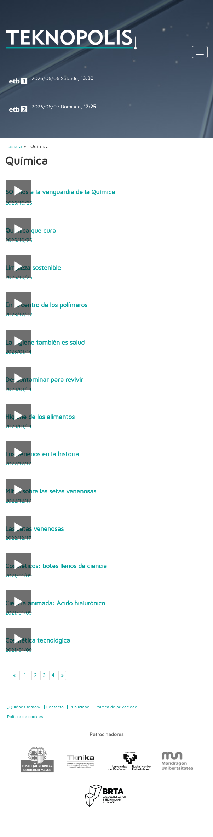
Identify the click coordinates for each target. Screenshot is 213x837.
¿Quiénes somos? (24, 707)
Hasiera (13, 146)
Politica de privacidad (116, 707)
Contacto (55, 707)
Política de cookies (25, 716)
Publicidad (79, 707)
